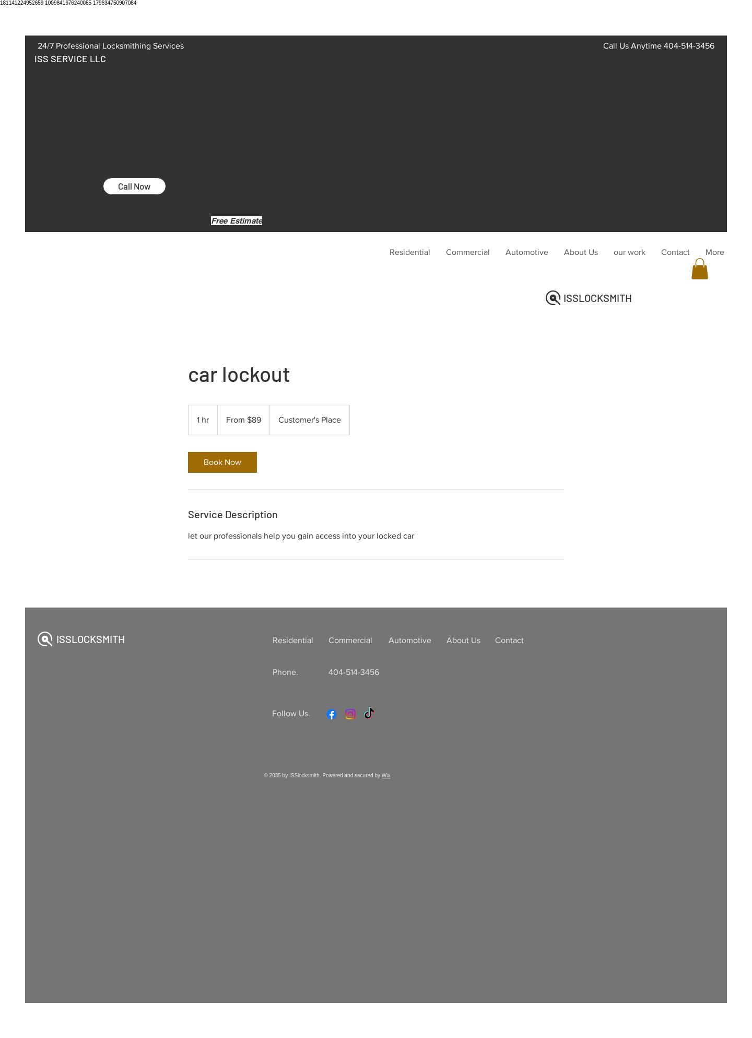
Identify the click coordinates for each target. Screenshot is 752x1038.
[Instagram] (350, 714)
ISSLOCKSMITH (597, 297)
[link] (222, 462)
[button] (700, 268)
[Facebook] (331, 714)
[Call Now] (134, 186)
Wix (386, 775)
